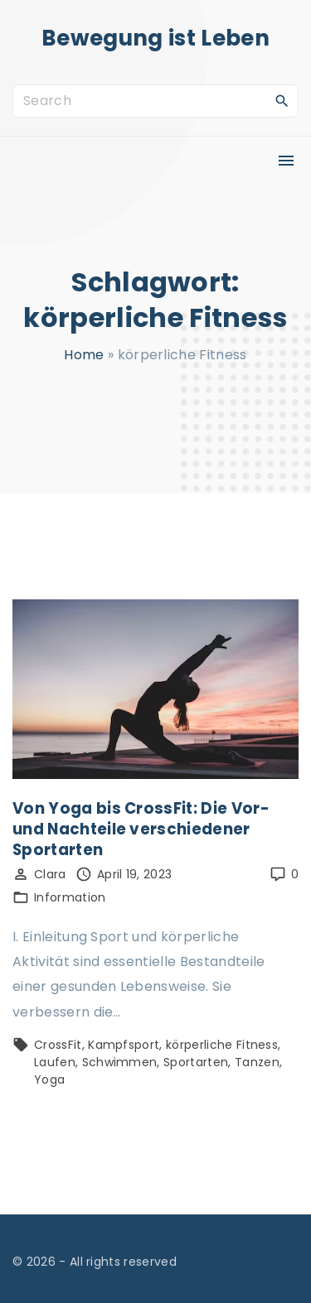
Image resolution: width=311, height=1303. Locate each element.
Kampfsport (123, 1044)
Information (70, 897)
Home (84, 354)
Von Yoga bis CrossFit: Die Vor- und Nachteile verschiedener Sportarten (141, 828)
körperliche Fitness (222, 1044)
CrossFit (58, 1044)
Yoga (49, 1079)
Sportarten (195, 1062)
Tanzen (257, 1062)
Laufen (54, 1062)
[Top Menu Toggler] (286, 160)
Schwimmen (120, 1062)
